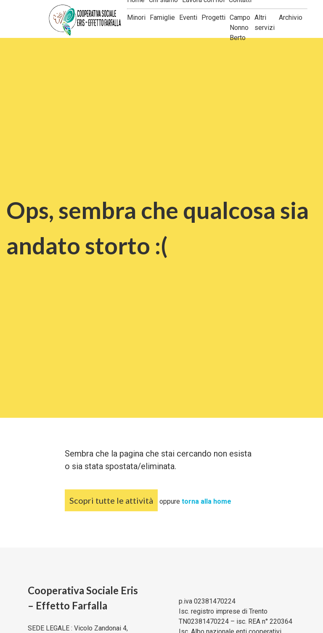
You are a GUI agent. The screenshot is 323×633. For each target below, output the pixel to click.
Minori (136, 17)
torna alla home (206, 501)
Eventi (188, 17)
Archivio (290, 17)
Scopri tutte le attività (111, 500)
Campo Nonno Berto (240, 27)
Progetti (213, 17)
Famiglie (162, 17)
